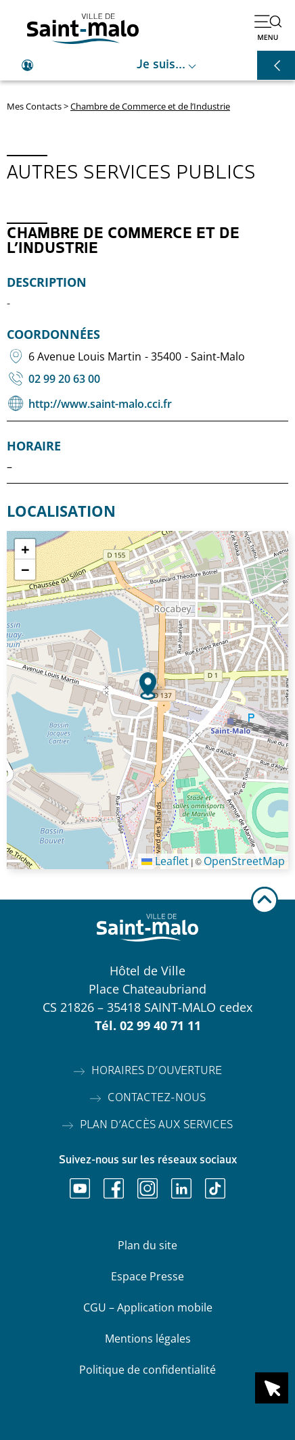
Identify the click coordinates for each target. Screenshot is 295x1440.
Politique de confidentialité (147, 1369)
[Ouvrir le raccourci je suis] (147, 65)
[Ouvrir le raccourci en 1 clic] (271, 1387)
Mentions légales (148, 1338)
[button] (147, 686)
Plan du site (147, 1245)
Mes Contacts (34, 106)
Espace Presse (147, 1276)
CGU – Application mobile (147, 1307)
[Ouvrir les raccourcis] (276, 65)
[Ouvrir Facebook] (114, 1188)
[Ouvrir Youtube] (80, 1188)
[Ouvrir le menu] (268, 27)
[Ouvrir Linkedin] (181, 1188)
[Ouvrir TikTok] (215, 1188)
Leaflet (165, 861)
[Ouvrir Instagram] (147, 1188)
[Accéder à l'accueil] (83, 29)
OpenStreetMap (244, 861)
